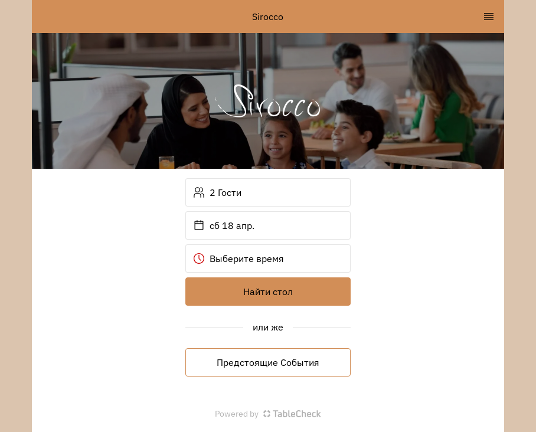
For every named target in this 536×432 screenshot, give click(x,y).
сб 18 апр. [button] (223, 225)
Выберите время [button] (238, 258)
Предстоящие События (268, 362)
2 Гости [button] (217, 192)
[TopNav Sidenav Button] (488, 16)
